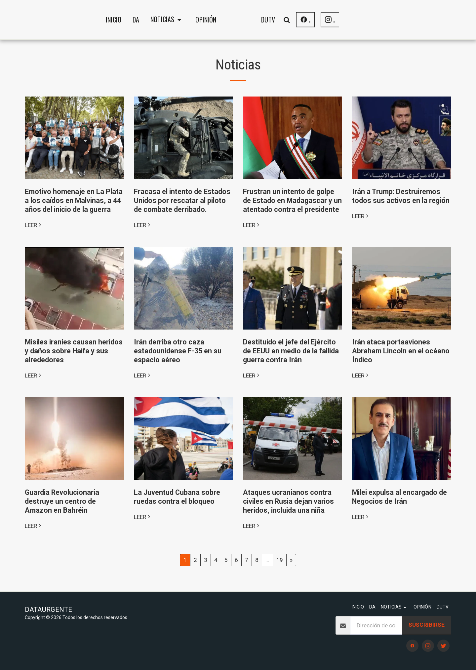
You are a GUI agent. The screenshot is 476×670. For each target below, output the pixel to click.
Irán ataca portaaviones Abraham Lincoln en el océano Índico (401, 351)
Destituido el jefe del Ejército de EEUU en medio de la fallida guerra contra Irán (291, 351)
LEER (34, 225)
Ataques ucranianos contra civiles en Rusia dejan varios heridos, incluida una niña (288, 501)
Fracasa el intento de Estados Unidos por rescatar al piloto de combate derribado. (182, 200)
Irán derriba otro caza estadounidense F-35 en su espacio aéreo (177, 351)
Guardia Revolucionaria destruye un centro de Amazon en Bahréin (62, 501)
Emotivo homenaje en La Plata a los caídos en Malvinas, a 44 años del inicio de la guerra (74, 200)
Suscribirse (427, 624)
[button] (115, 19)
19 (279, 560)
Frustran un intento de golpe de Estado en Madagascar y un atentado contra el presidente (292, 200)
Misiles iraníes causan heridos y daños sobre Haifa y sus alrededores (74, 351)
